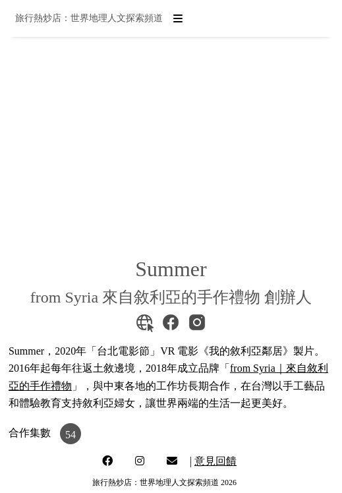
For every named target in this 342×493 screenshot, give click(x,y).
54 (70, 434)
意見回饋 (215, 461)
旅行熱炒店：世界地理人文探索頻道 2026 (164, 482)
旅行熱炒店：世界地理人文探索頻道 (89, 18)
